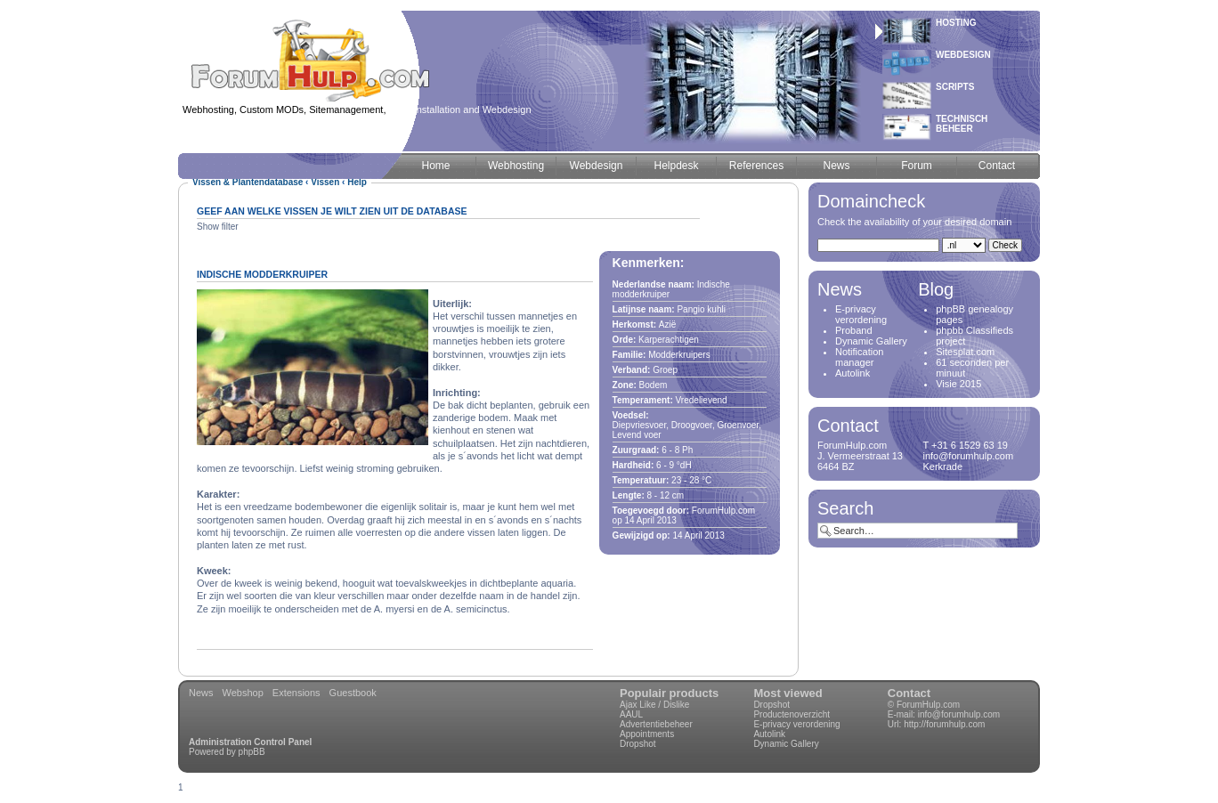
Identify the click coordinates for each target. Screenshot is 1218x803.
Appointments (647, 734)
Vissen (325, 182)
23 (676, 480)
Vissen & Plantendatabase (247, 182)
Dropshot (638, 744)
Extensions (296, 692)
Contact (909, 693)
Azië (667, 324)
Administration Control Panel (250, 742)
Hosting (956, 23)
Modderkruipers (679, 355)
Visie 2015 (958, 383)
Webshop (243, 692)
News (201, 692)
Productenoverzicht (791, 714)
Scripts (955, 87)
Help (357, 182)
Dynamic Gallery (871, 341)
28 (694, 480)
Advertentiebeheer (656, 724)
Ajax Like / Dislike (654, 705)
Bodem (653, 385)
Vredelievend (701, 400)
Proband (854, 330)
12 (665, 495)
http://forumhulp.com (944, 724)
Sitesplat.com (965, 351)
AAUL (631, 714)
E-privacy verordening (861, 314)
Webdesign (963, 55)
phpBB (252, 752)
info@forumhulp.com (959, 714)
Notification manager (859, 357)
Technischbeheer (961, 124)
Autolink (852, 373)
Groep (665, 370)
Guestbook (353, 692)
